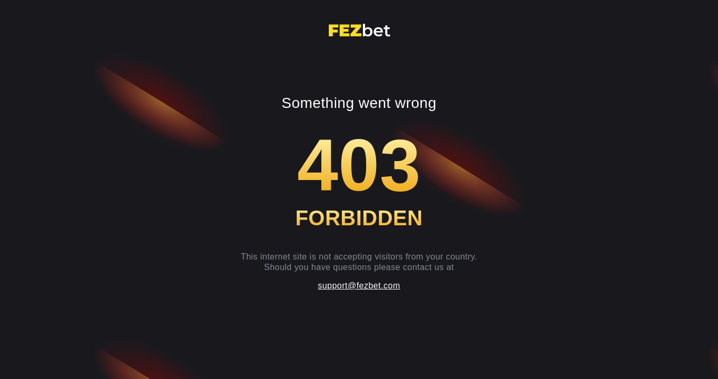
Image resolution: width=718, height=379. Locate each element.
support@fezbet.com (359, 285)
